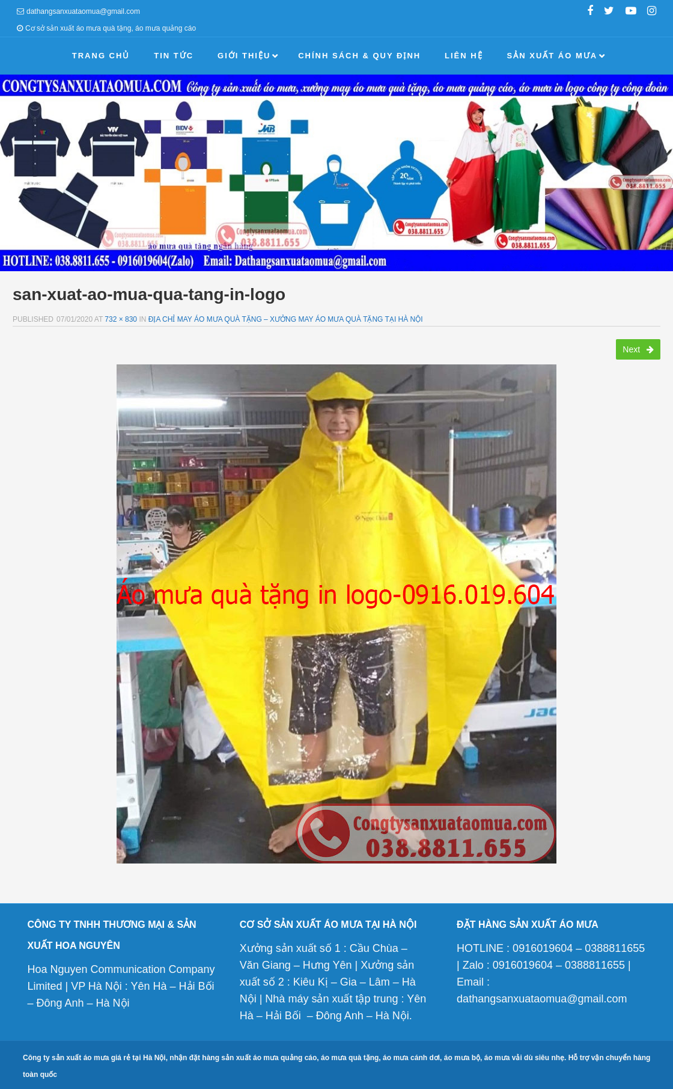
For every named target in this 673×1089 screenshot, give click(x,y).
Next (638, 349)
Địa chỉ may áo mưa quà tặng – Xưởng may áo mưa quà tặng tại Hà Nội (285, 319)
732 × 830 (121, 319)
